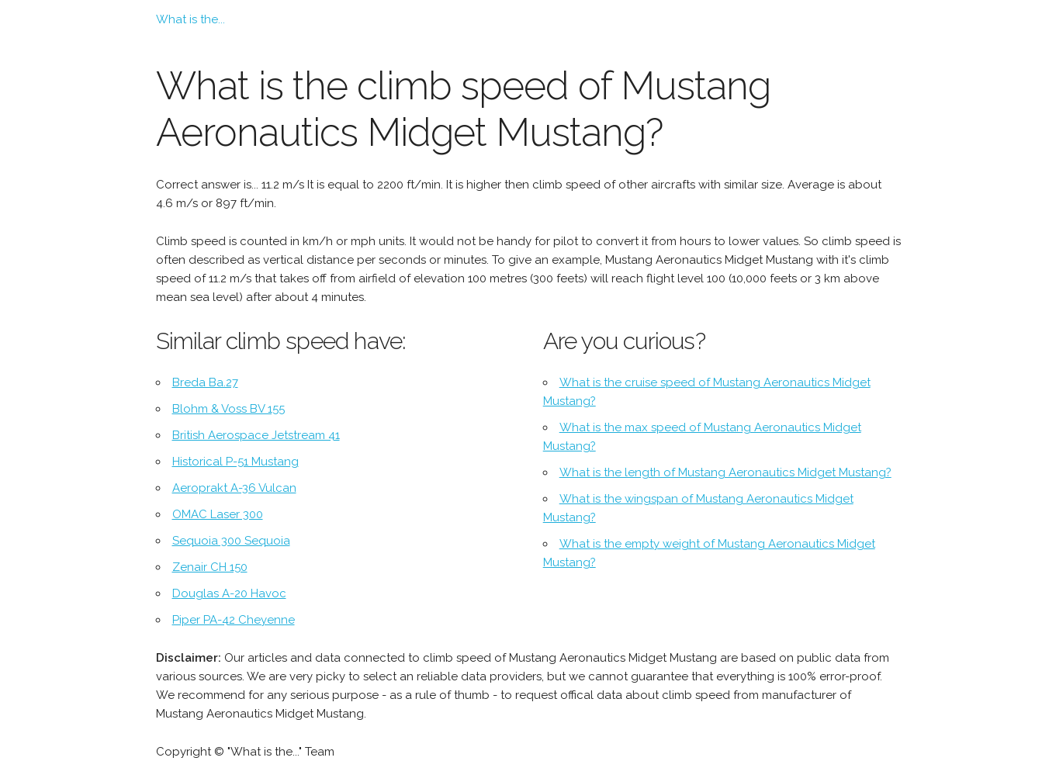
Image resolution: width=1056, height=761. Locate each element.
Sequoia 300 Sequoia (231, 541)
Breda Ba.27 (205, 382)
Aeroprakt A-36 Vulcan (234, 488)
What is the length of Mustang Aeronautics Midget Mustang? (725, 472)
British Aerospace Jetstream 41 (256, 435)
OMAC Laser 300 (217, 514)
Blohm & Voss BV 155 (228, 409)
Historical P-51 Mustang (235, 462)
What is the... (190, 19)
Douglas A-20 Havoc (229, 593)
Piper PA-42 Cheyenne (233, 620)
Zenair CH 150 (210, 567)
